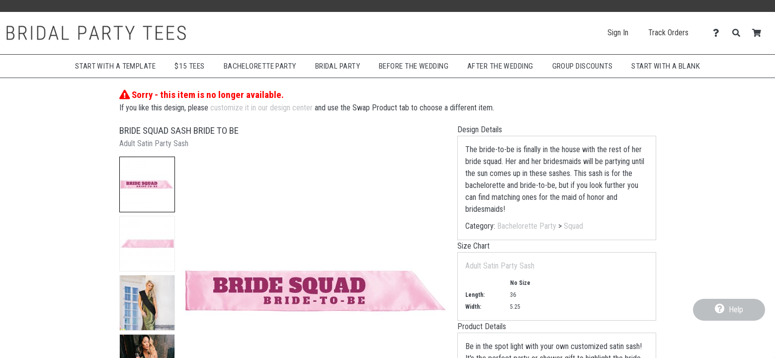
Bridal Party (337, 66)
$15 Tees (189, 66)
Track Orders (668, 32)
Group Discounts (582, 66)
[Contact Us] (718, 33)
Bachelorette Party (260, 66)
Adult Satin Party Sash (499, 265)
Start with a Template (115, 66)
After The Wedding (500, 66)
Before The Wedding (413, 66)
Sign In (617, 32)
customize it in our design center (261, 107)
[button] (147, 184)
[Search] (739, 33)
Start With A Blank (665, 66)
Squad (573, 226)
